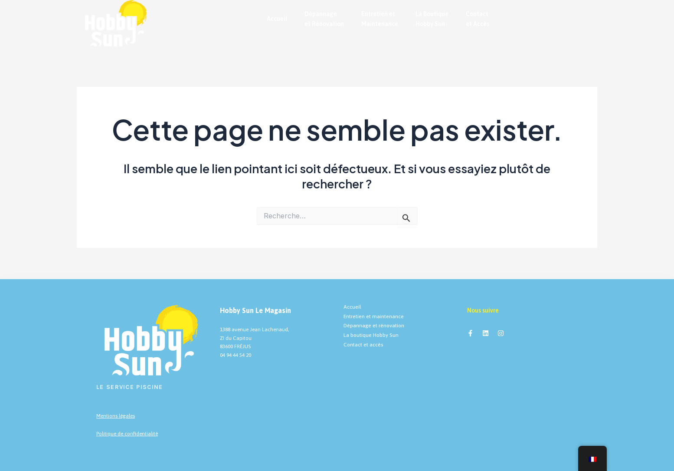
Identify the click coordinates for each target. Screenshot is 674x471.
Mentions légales (115, 416)
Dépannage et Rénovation (324, 18)
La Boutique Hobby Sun (432, 18)
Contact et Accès (477, 18)
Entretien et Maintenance (379, 18)
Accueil (277, 18)
